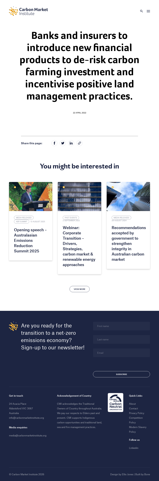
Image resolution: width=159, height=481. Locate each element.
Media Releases (24, 217)
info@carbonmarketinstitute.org (26, 417)
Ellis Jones (127, 474)
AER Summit (21, 221)
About (132, 403)
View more (79, 289)
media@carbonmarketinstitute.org (27, 435)
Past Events (71, 217)
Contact (133, 408)
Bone (147, 474)
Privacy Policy (136, 413)
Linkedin (133, 447)
